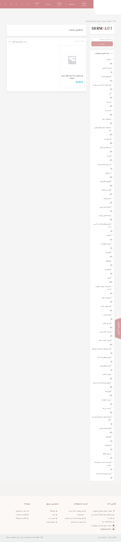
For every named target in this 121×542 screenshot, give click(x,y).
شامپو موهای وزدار (105, 366)
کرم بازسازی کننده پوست (103, 473)
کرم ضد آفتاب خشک (104, 340)
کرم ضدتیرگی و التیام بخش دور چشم (101, 418)
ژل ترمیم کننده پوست (104, 164)
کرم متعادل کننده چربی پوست (101, 85)
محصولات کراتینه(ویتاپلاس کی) (102, 129)
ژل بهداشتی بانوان (105, 147)
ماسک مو (108, 110)
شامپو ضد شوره (106, 298)
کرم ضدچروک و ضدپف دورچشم (101, 349)
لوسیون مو (107, 139)
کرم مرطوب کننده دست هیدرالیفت (76, 513)
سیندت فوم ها (106, 400)
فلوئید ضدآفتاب (106, 190)
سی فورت (108, 173)
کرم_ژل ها (108, 391)
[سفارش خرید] (19, 42)
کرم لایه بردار (107, 315)
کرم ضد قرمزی (107, 68)
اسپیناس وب (102, 537)
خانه (114, 21)
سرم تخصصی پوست (105, 215)
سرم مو (109, 102)
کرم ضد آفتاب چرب (105, 332)
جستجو (102, 44)
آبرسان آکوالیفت (106, 244)
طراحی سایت (112, 537)
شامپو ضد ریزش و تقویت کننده (103, 288)
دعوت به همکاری (21, 511)
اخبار (53, 514)
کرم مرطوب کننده (105, 306)
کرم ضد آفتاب (107, 374)
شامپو (109, 278)
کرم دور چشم (107, 323)
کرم (110, 93)
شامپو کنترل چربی (105, 207)
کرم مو (109, 156)
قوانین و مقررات (21, 514)
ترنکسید (108, 59)
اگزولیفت (108, 252)
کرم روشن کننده (106, 76)
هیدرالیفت (108, 445)
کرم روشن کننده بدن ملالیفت (74, 518)
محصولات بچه (106, 119)
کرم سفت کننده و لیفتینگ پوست (102, 463)
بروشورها (108, 261)
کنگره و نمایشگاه (21, 518)
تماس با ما (51, 518)
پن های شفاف (107, 454)
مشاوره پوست (50, 522)
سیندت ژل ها (107, 408)
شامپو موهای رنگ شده (104, 357)
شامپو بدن (108, 269)
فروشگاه (52, 511)
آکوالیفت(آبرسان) (105, 181)
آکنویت (108, 235)
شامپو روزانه (107, 198)
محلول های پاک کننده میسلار (102, 383)
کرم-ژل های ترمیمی (105, 428)
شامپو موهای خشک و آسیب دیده (102, 225)
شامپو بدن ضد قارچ (77, 522)
